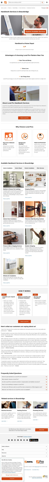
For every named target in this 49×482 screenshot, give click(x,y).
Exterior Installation (29, 168)
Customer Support (27, 436)
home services (22, 7)
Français (44, 7)
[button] (1, 2)
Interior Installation (7, 168)
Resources (4, 452)
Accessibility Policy (35, 469)
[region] (12, 470)
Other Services (40, 168)
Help (3, 449)
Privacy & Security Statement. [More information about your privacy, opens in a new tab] (10, 472)
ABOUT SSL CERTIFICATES (37, 477)
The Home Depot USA (27, 469)
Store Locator (3, 7)
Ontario (9, 7)
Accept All (12, 478)
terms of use (37, 466)
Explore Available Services (35, 31)
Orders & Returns (5, 446)
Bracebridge (15, 7)
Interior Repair (18, 168)
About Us (4, 456)
